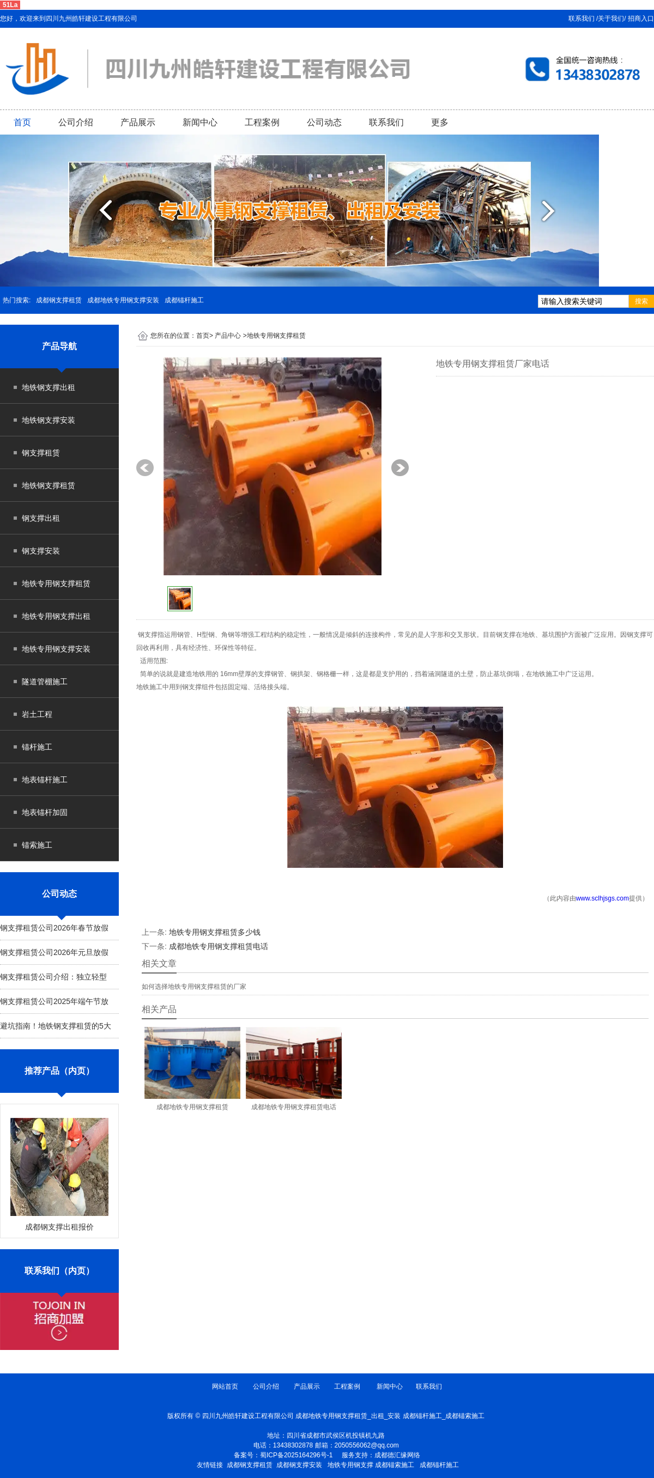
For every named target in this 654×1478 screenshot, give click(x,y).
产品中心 (228, 335)
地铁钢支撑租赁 (48, 485)
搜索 (641, 301)
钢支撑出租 (41, 518)
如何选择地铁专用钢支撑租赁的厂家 (194, 986)
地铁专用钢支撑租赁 (56, 583)
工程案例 (262, 122)
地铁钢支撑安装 (48, 420)
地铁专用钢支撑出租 (56, 616)
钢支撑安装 (41, 550)
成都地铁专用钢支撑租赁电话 (218, 946)
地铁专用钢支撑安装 (56, 648)
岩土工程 (37, 714)
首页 (22, 122)
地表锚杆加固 (45, 812)
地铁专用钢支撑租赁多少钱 (215, 932)
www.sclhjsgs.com (602, 898)
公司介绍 (75, 122)
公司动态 (324, 122)
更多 (440, 122)
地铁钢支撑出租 (48, 387)
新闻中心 (200, 122)
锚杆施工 (37, 747)
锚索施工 (37, 845)
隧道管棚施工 (45, 681)
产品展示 (137, 122)
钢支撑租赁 (41, 452)
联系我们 (386, 122)
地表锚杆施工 (45, 779)
